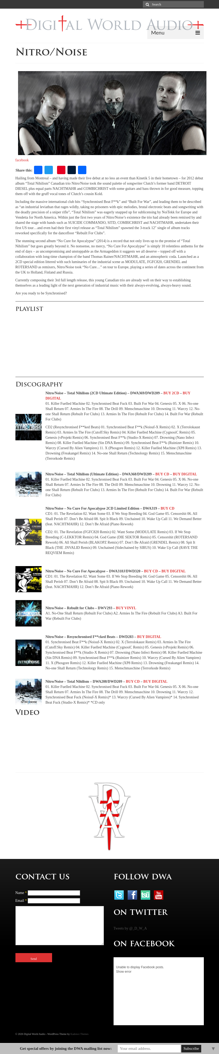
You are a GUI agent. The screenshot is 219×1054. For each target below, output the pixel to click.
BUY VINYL (126, 608)
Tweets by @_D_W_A (130, 928)
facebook (22, 160)
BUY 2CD (171, 393)
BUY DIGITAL (185, 474)
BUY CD (162, 474)
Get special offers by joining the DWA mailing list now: (66, 1048)
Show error (124, 971)
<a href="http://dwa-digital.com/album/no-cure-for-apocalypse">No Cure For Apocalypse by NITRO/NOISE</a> (68, 342)
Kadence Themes (79, 1034)
